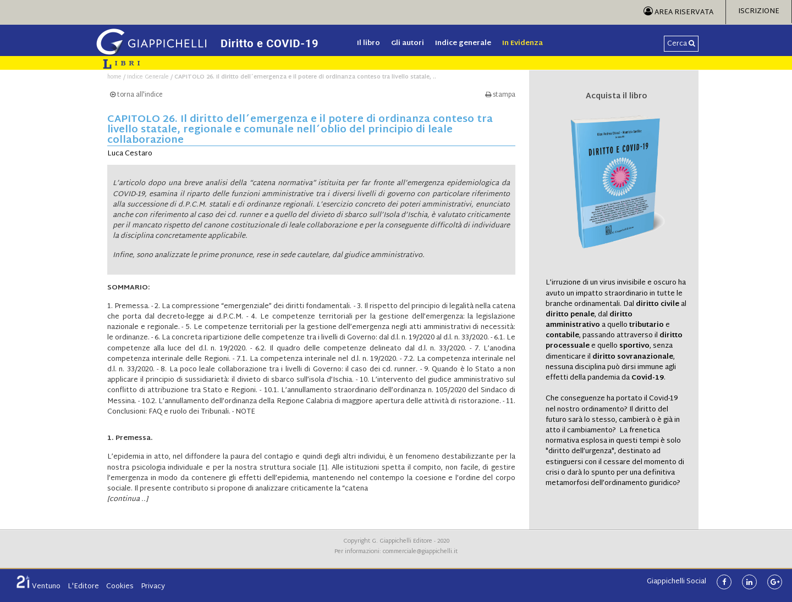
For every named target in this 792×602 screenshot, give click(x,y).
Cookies (120, 586)
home (114, 77)
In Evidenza (522, 43)
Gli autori (407, 43)
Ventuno (38, 586)
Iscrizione (758, 11)
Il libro (368, 43)
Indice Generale (148, 77)
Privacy (153, 586)
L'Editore (83, 586)
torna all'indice (136, 95)
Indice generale (463, 43)
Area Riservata (678, 12)
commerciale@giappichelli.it (420, 552)
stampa (500, 95)
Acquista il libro (616, 97)
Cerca (681, 44)
